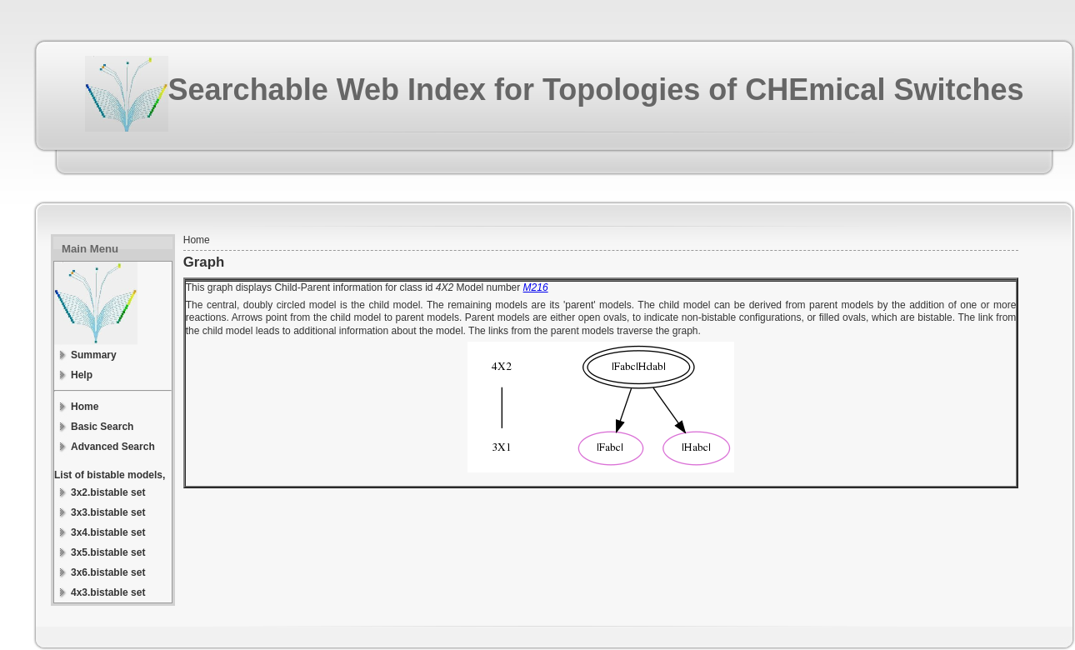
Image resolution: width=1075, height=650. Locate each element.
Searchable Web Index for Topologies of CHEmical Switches (596, 89)
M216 (535, 287)
